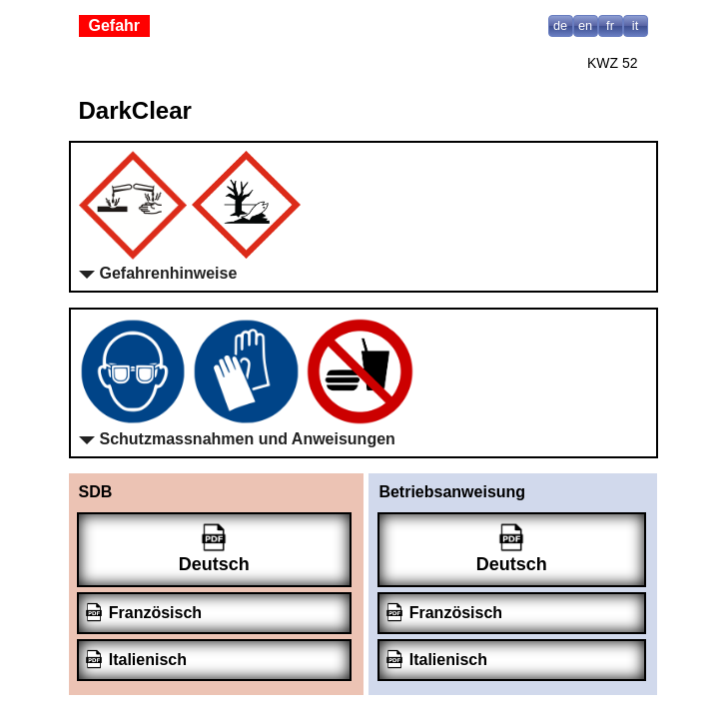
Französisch (155, 612)
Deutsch (214, 564)
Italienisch (148, 659)
